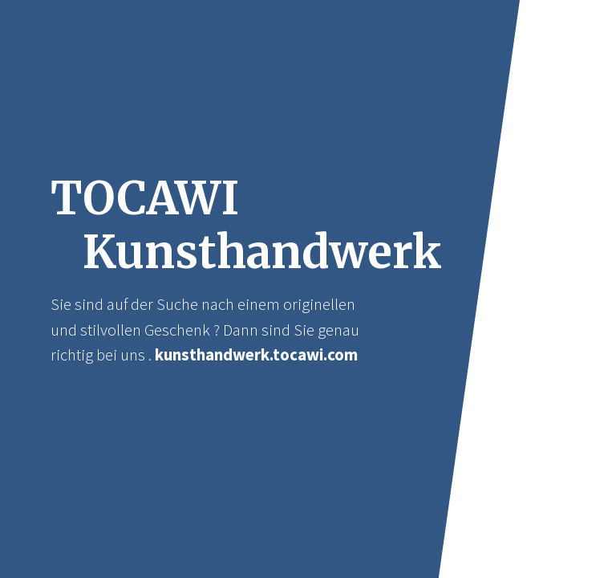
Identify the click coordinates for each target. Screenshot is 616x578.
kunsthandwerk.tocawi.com (256, 354)
